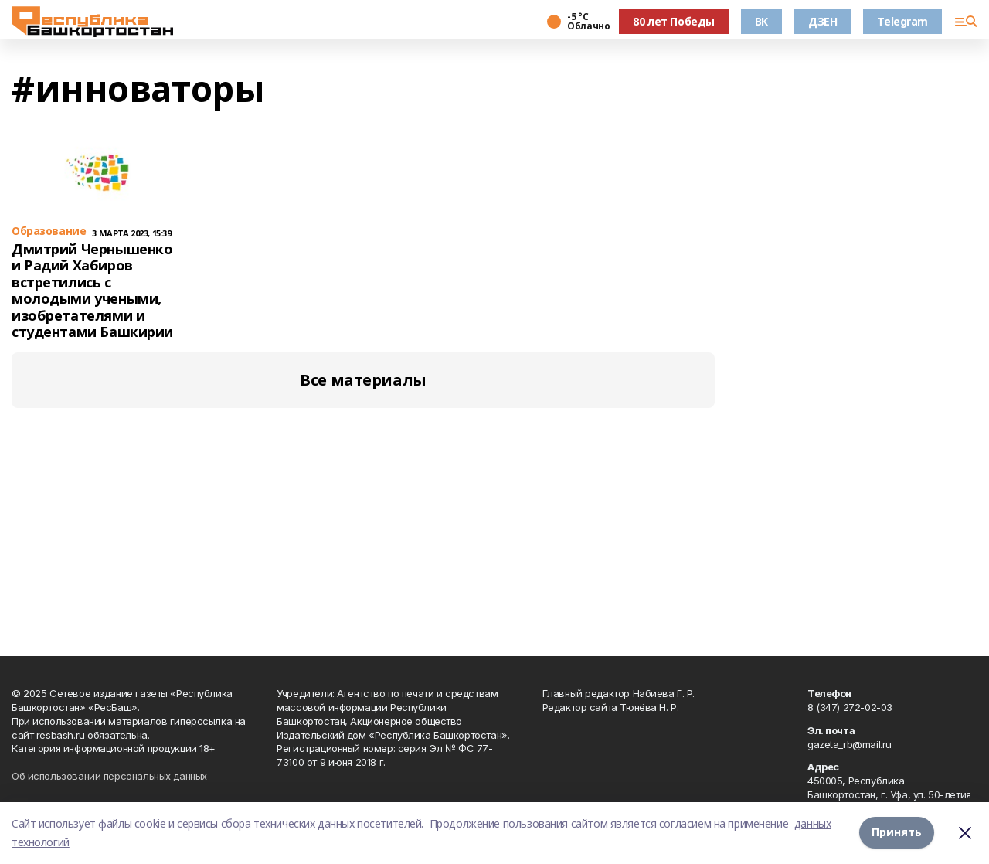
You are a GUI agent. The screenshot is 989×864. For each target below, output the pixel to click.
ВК (761, 21)
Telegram (902, 21)
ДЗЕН (822, 21)
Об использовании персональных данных (109, 776)
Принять (897, 832)
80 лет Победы (674, 21)
